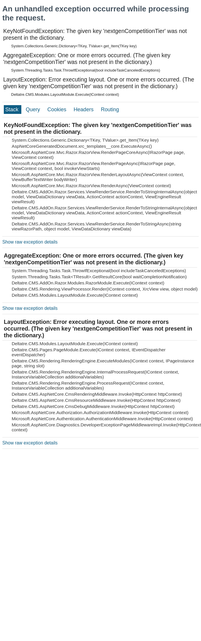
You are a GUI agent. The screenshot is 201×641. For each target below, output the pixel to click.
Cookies (57, 109)
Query (33, 109)
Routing (110, 109)
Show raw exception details (30, 241)
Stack (12, 109)
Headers (84, 109)
